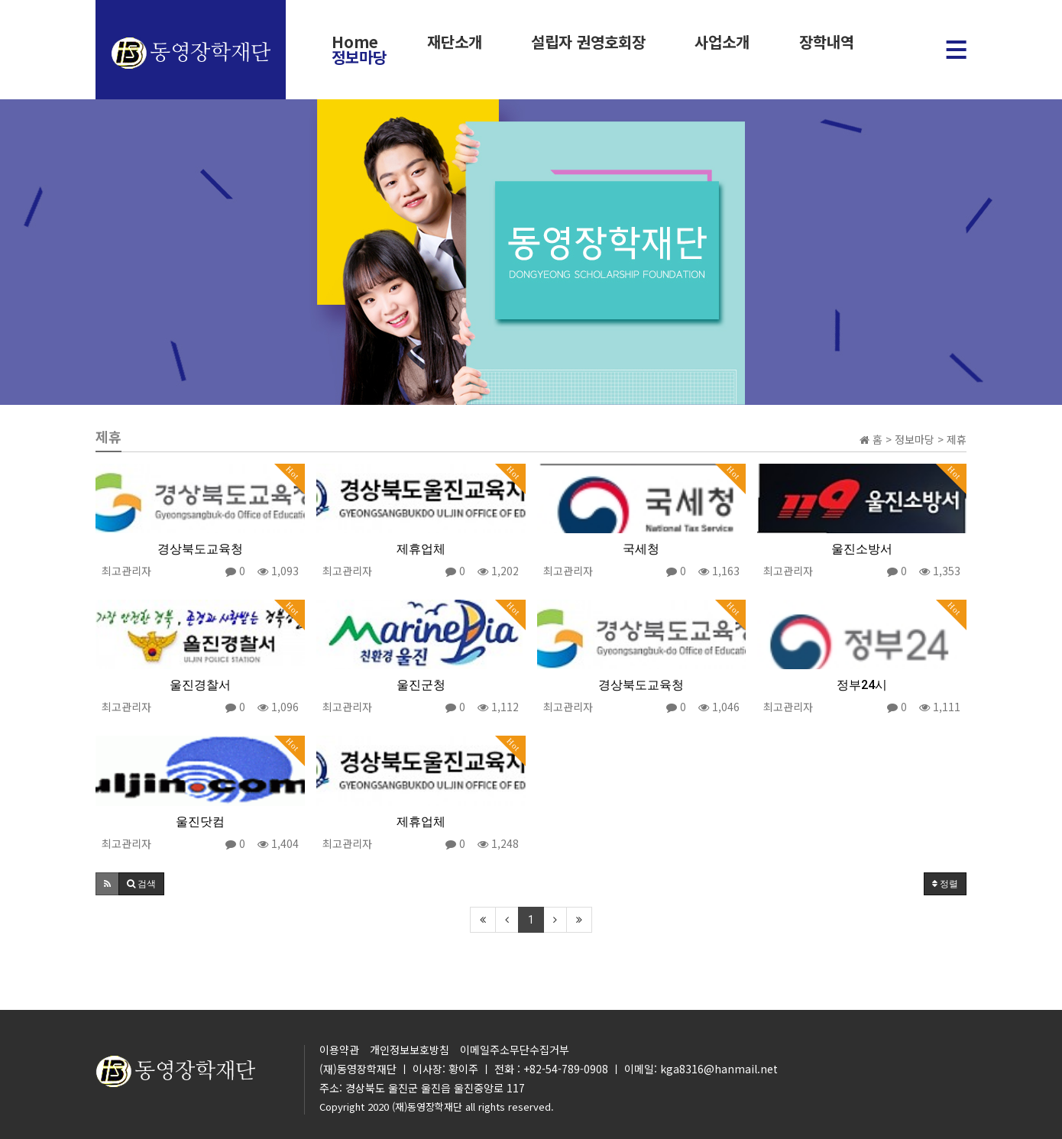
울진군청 (421, 685)
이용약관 (339, 1049)
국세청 (641, 549)
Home (355, 42)
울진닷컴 (200, 821)
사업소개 (722, 42)
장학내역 (825, 42)
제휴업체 (421, 549)
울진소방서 (861, 549)
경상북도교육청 (200, 549)
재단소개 (454, 42)
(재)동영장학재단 (427, 1106)
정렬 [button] (945, 884)
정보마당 (359, 57)
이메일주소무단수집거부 (514, 1049)
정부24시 (862, 685)
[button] (107, 883)
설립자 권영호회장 (588, 42)
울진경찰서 (200, 685)
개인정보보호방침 (409, 1049)
